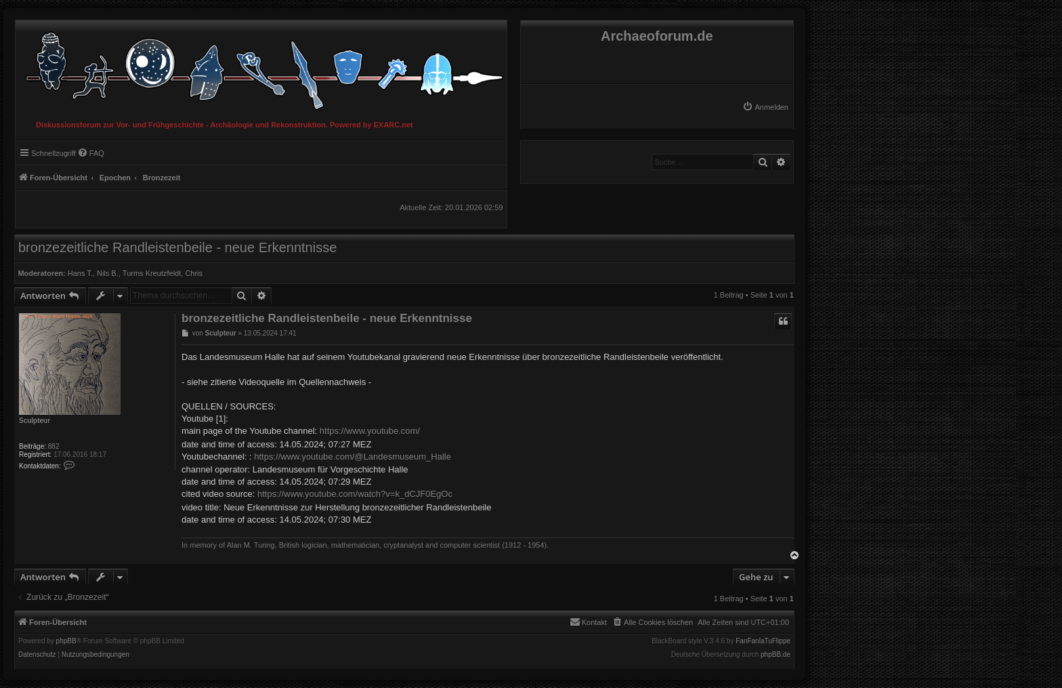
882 (54, 446)
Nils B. (108, 273)
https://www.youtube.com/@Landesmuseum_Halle (352, 456)
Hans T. (80, 273)
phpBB (66, 641)
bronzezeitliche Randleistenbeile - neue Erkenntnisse (177, 247)
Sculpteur (34, 420)
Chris (194, 273)
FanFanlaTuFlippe (763, 641)
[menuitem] (765, 107)
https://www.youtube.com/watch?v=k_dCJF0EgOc (354, 494)
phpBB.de (775, 654)
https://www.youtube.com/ (370, 431)
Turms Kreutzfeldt (152, 273)
